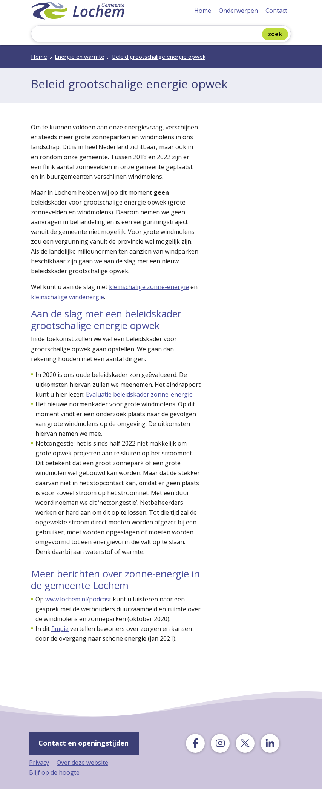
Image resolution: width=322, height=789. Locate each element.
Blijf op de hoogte (54, 772)
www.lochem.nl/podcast (78, 599)
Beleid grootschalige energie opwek (158, 56)
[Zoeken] (148, 34)
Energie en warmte (79, 56)
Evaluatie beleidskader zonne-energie (139, 394)
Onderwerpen (238, 10)
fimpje (60, 628)
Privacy (39, 762)
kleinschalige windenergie (67, 297)
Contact (276, 10)
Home (202, 10)
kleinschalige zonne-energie (149, 287)
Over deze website (82, 762)
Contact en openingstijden (83, 742)
